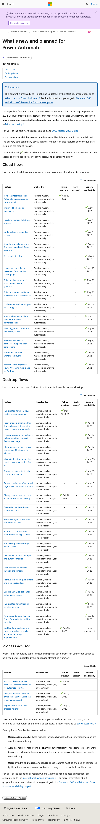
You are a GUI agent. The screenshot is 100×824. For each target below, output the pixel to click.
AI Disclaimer (8, 815)
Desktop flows (11, 73)
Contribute (53, 815)
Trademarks (52, 819)
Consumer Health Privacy (14, 819)
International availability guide (38, 777)
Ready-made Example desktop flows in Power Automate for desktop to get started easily (18, 426)
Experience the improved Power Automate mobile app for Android (17, 367)
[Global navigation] (3, 4)
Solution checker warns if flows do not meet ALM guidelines (15, 283)
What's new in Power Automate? (22, 98)
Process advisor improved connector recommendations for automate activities (17, 684)
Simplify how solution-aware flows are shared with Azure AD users (17, 247)
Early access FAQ (85, 723)
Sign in (94, 3)
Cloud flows (10, 69)
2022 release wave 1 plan (43, 31)
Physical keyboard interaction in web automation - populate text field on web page (18, 438)
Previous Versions (19, 31)
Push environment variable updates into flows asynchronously (16, 319)
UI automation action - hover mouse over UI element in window (17, 450)
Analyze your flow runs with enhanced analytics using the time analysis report (17, 696)
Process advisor (12, 77)
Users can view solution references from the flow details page (15, 271)
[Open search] (87, 4)
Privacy (64, 815)
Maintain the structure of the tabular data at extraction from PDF (18, 462)
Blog (40, 815)
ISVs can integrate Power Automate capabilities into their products (16, 198)
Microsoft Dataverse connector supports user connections (15, 343)
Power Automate (68, 31)
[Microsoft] (50, 4)
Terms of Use (38, 819)
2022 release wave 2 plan (65, 130)
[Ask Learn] (89, 31)
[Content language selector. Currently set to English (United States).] (16, 808)
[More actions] (95, 31)
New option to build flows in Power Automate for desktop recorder (17, 619)
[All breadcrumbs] (5, 31)
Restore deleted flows (13, 256)
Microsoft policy (13, 124)
